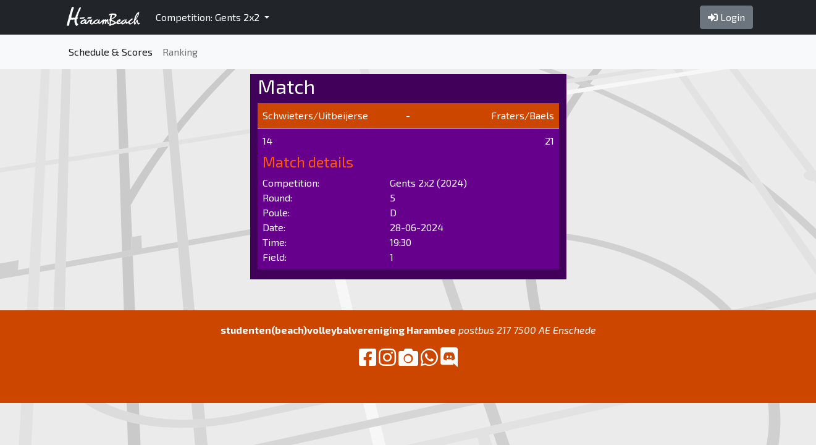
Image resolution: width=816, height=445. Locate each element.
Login (726, 17)
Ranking (180, 51)
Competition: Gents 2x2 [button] (209, 17)
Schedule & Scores (111, 51)
